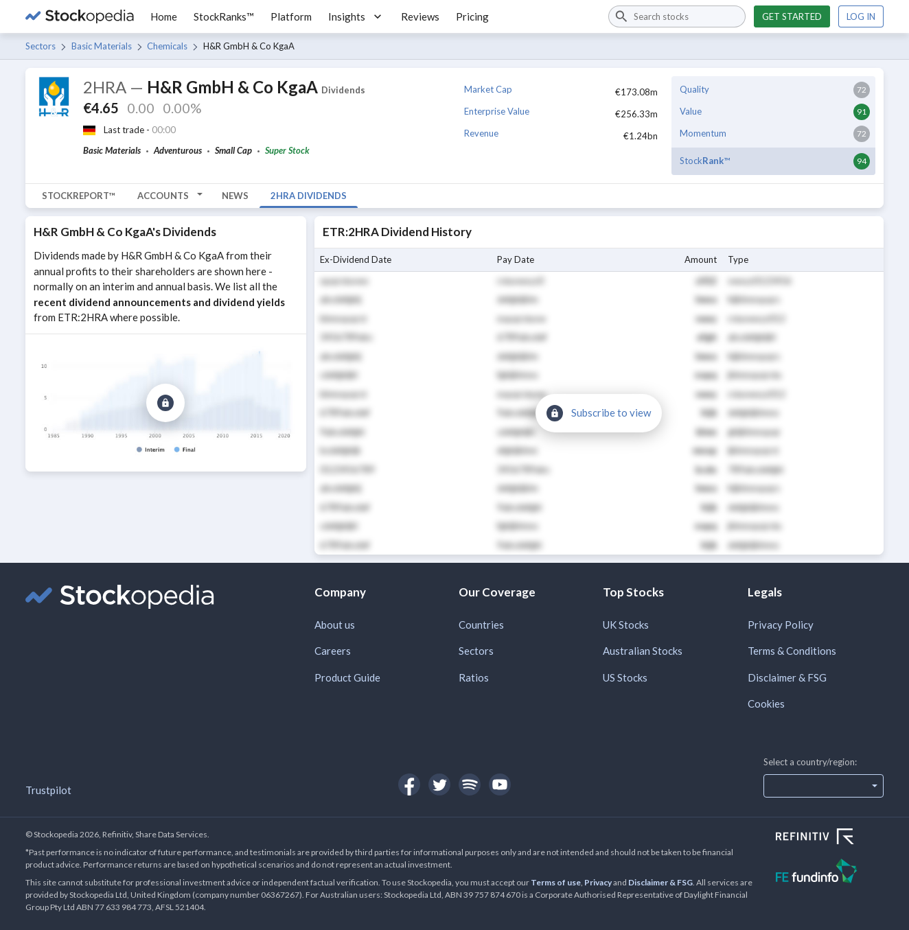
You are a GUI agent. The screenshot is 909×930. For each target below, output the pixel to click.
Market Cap (488, 89)
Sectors (40, 45)
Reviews (420, 16)
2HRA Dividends (309, 195)
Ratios (474, 677)
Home (163, 16)
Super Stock (287, 150)
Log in (861, 16)
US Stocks (625, 677)
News (235, 195)
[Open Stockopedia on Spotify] (470, 784)
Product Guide (347, 677)
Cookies (766, 703)
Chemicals (167, 45)
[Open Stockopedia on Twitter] (439, 784)
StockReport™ (78, 195)
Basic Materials (101, 45)
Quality (694, 89)
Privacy (598, 882)
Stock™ (705, 160)
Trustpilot (48, 790)
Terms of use (556, 882)
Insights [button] (356, 16)
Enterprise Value (496, 111)
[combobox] (677, 16)
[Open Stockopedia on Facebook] (409, 784)
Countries (481, 624)
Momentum (703, 133)
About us (334, 624)
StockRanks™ (224, 16)
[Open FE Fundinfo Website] (830, 873)
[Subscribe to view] (165, 403)
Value (691, 111)
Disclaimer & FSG (787, 677)
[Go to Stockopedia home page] (79, 16)
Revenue (481, 133)
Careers (332, 650)
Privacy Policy (781, 624)
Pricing (472, 16)
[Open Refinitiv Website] (830, 838)
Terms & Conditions (792, 650)
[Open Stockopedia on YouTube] (500, 784)
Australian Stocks (642, 650)
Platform (291, 16)
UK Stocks (626, 624)
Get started (792, 16)
